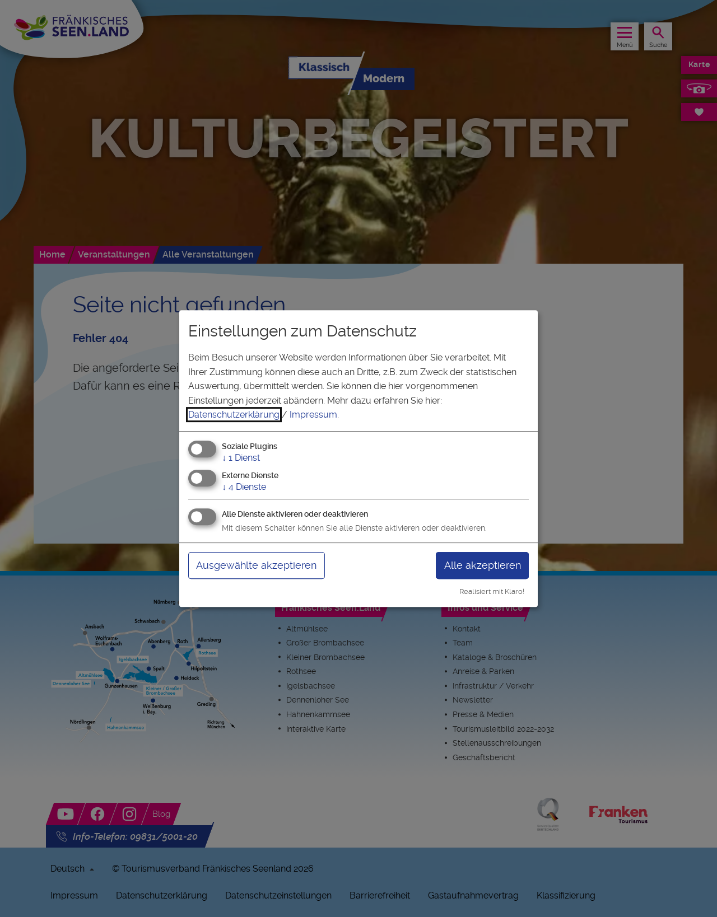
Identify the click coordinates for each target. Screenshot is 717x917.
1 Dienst (241, 457)
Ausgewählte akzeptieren (256, 565)
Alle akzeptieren (482, 565)
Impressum (313, 414)
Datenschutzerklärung (234, 414)
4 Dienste (244, 486)
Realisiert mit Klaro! (491, 591)
